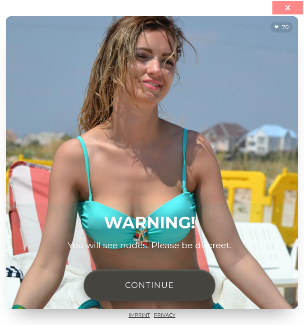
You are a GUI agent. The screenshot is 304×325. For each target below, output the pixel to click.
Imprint (139, 315)
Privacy (165, 315)
